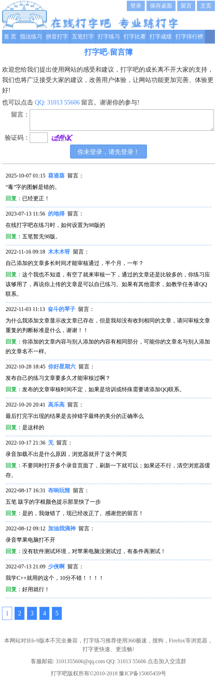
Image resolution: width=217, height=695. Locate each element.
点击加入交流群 (167, 661)
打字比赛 (135, 36)
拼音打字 (57, 36)
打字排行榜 (189, 36)
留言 (186, 6)
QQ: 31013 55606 (58, 102)
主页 (205, 6)
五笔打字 (83, 36)
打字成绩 (161, 36)
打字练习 (109, 36)
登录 (135, 6)
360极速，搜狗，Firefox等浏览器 (167, 640)
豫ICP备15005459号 (142, 673)
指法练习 (31, 36)
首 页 (10, 36)
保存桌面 (161, 6)
